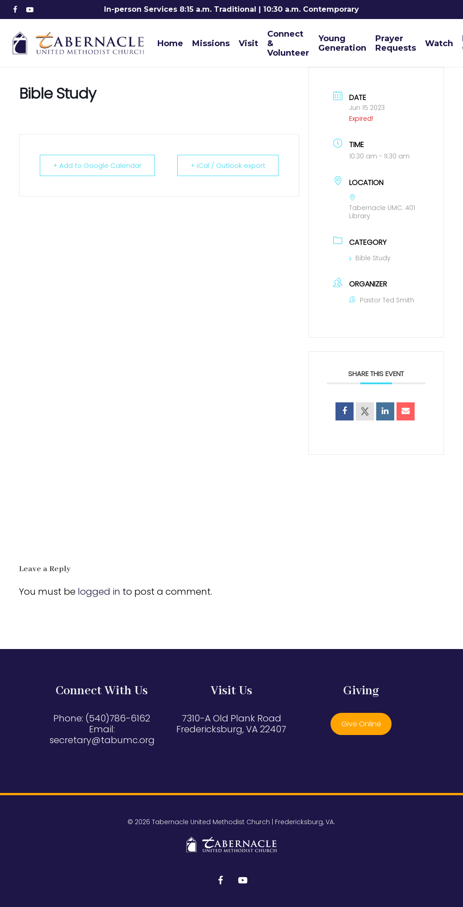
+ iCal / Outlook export (227, 165)
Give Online (361, 724)
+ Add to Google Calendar (97, 165)
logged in (99, 591)
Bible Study (370, 258)
